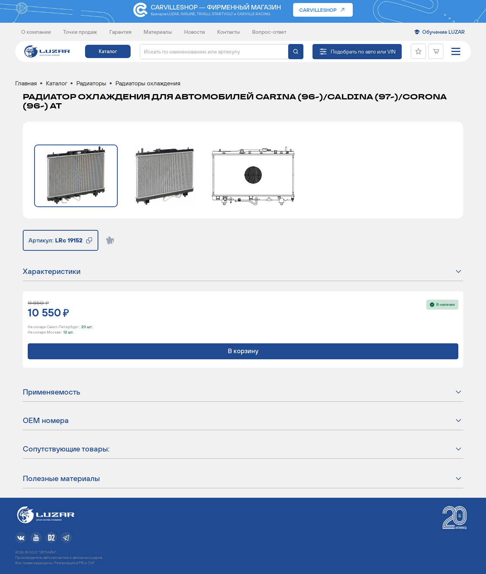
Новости (194, 32)
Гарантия (120, 32)
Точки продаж (80, 32)
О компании (36, 32)
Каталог (108, 51)
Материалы (158, 32)
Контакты (228, 32)
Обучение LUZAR (443, 32)
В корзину (243, 351)
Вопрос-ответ (269, 32)
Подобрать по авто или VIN (363, 52)
